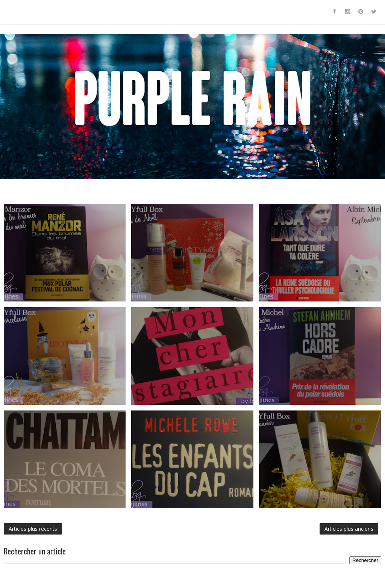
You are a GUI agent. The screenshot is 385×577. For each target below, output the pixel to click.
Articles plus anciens (348, 528)
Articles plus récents (33, 528)
